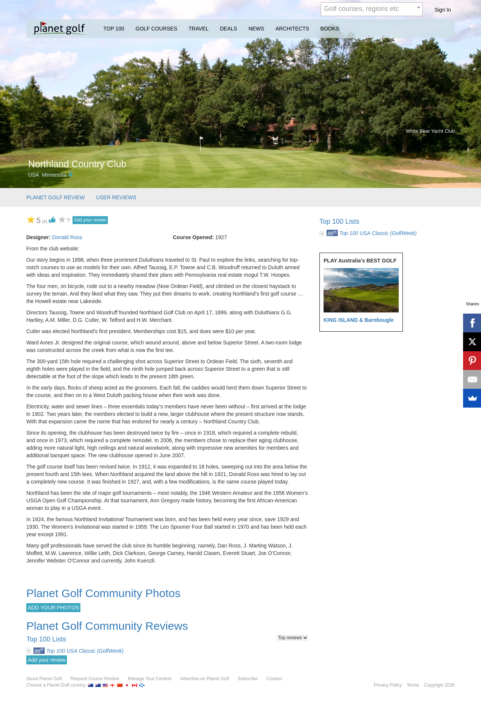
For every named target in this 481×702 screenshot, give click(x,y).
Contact (274, 678)
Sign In (442, 10)
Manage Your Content (149, 678)
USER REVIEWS (116, 197)
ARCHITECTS (292, 29)
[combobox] (372, 9)
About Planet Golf (44, 678)
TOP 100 (113, 29)
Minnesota (54, 175)
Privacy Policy (388, 685)
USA (33, 175)
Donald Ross (67, 237)
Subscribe (247, 678)
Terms (413, 685)
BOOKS (330, 29)
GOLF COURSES (156, 29)
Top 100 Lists (339, 221)
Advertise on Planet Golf (204, 678)
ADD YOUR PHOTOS (53, 608)
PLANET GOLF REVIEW (55, 197)
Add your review (90, 220)
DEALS (228, 29)
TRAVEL (199, 29)
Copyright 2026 (439, 685)
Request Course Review (94, 678)
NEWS (256, 29)
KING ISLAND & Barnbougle (359, 320)
